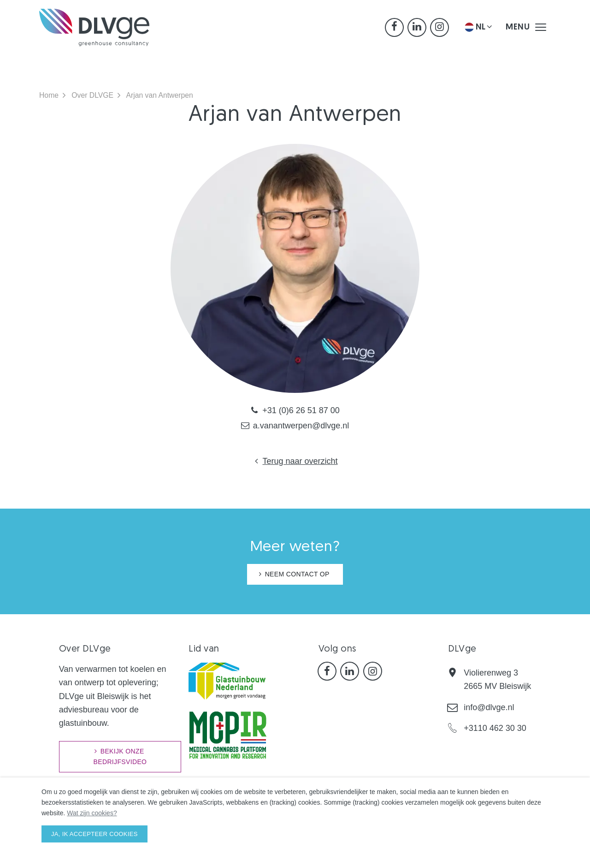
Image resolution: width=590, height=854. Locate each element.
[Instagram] (439, 30)
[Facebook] (394, 30)
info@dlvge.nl (489, 707)
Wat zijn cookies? (92, 813)
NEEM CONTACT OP (297, 574)
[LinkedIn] (416, 30)
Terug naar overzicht (294, 461)
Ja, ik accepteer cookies (94, 833)
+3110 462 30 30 (495, 728)
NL (479, 29)
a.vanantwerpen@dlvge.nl (295, 425)
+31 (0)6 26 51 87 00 (295, 410)
